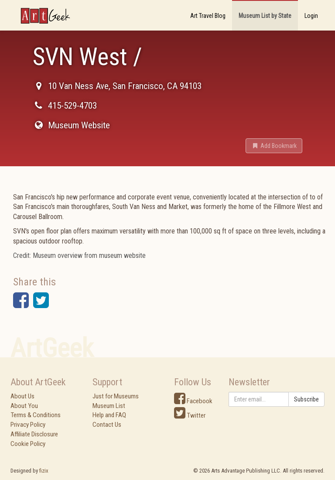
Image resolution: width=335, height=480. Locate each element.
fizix (43, 470)
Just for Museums (115, 396)
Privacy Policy (27, 425)
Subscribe (306, 399)
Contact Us (106, 425)
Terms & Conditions (35, 415)
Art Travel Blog (208, 15)
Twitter (189, 415)
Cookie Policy (27, 444)
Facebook (193, 401)
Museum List (108, 406)
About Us (22, 396)
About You (24, 406)
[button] (274, 145)
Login (311, 15)
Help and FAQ (109, 415)
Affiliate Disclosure (34, 434)
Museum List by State (265, 15)
